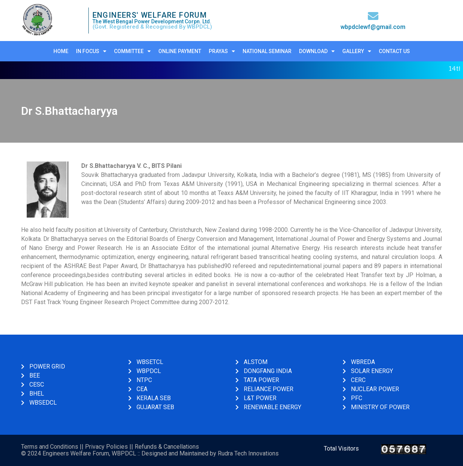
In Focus (91, 51)
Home (60, 51)
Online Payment (179, 51)
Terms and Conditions (49, 446)
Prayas (222, 51)
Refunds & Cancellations (167, 446)
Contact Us (394, 51)
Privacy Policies (106, 446)
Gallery (356, 51)
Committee (132, 51)
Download (317, 51)
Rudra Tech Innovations (248, 453)
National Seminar (267, 51)
